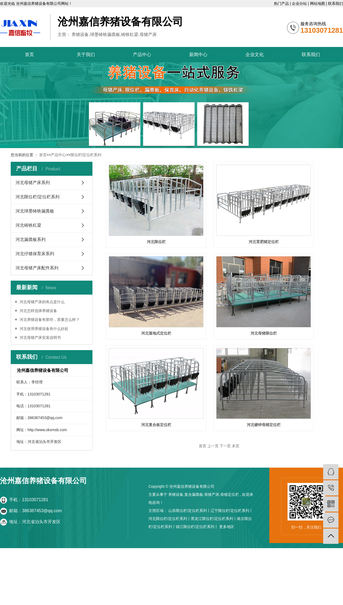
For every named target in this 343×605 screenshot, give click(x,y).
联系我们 (335, 3)
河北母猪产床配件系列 (37, 268)
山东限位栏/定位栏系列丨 (189, 510)
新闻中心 (198, 54)
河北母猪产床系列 (33, 182)
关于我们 (86, 54)
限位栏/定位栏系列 (86, 155)
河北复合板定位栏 (142, 361)
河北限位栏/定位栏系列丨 (169, 518)
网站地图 (318, 3)
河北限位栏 (142, 220)
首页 (29, 54)
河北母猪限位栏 (221, 290)
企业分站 (300, 3)
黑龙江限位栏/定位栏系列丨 (214, 518)
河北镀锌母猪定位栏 (221, 361)
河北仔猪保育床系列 (35, 253)
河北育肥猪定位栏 (221, 220)
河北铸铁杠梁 (28, 225)
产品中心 (142, 54)
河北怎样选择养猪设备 (37, 311)
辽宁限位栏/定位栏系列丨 (232, 510)
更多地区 (226, 527)
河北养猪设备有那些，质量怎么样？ (49, 319)
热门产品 (282, 3)
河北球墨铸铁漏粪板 (35, 211)
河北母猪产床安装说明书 (39, 337)
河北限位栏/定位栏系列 (37, 197)
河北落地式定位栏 (142, 290)
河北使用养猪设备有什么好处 (43, 329)
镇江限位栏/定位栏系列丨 (197, 527)
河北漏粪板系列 (31, 239)
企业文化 (254, 54)
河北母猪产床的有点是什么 (41, 302)
